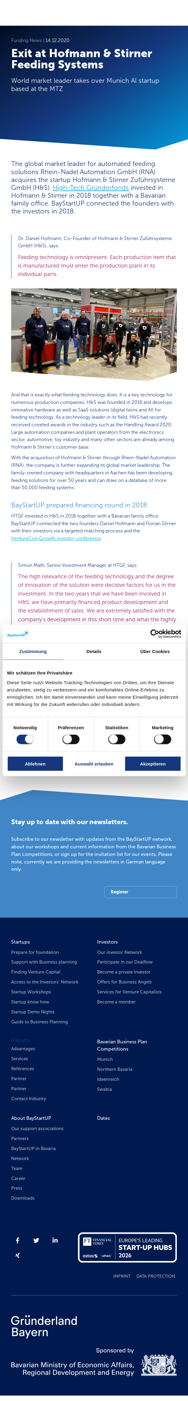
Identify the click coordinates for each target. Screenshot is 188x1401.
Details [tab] (94, 651)
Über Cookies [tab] (155, 651)
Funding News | (28, 40)
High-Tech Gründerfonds (91, 188)
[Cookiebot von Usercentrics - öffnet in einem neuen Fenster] (154, 634)
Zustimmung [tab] (33, 651)
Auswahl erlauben (94, 763)
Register (119, 892)
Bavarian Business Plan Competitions (122, 1045)
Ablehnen (35, 763)
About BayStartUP (31, 1118)
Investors (107, 942)
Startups (20, 942)
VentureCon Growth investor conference (56, 538)
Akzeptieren (153, 763)
